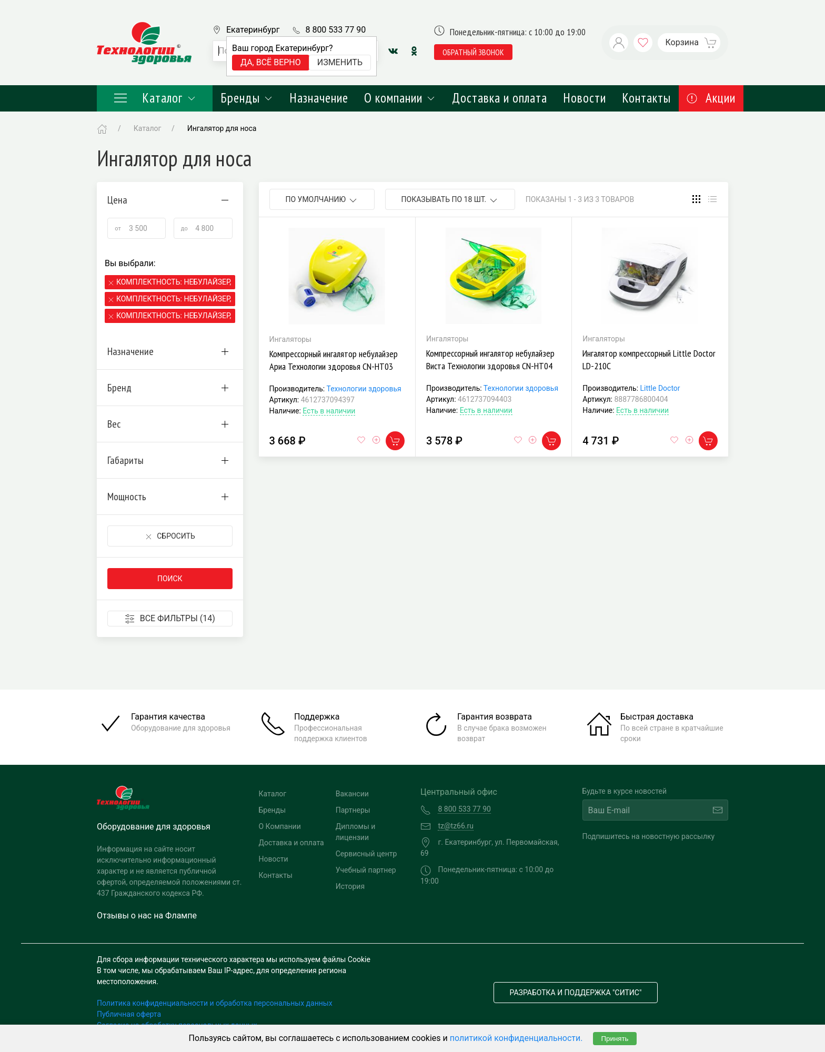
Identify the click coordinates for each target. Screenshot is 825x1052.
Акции (711, 97)
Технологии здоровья (363, 389)
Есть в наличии (329, 411)
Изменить (340, 62)
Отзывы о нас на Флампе (147, 915)
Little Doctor (660, 388)
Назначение (318, 97)
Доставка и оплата (499, 97)
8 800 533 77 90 (335, 30)
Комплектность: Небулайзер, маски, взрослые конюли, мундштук (174, 282)
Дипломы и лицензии (356, 832)
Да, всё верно (270, 62)
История (350, 886)
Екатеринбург (252, 30)
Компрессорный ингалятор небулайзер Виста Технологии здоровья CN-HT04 (490, 359)
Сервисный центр (366, 853)
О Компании (280, 826)
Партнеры (353, 810)
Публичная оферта (129, 1014)
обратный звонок (473, 52)
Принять (614, 1039)
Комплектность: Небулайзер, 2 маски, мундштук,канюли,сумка (174, 299)
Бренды (247, 97)
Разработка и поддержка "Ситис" (576, 992)
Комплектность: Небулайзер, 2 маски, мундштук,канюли (174, 315)
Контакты (646, 97)
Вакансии (352, 794)
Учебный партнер (366, 870)
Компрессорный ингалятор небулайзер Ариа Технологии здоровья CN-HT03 (333, 360)
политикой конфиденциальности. (516, 1038)
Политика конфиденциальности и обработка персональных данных (215, 1003)
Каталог (155, 97)
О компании (400, 97)
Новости (584, 97)
